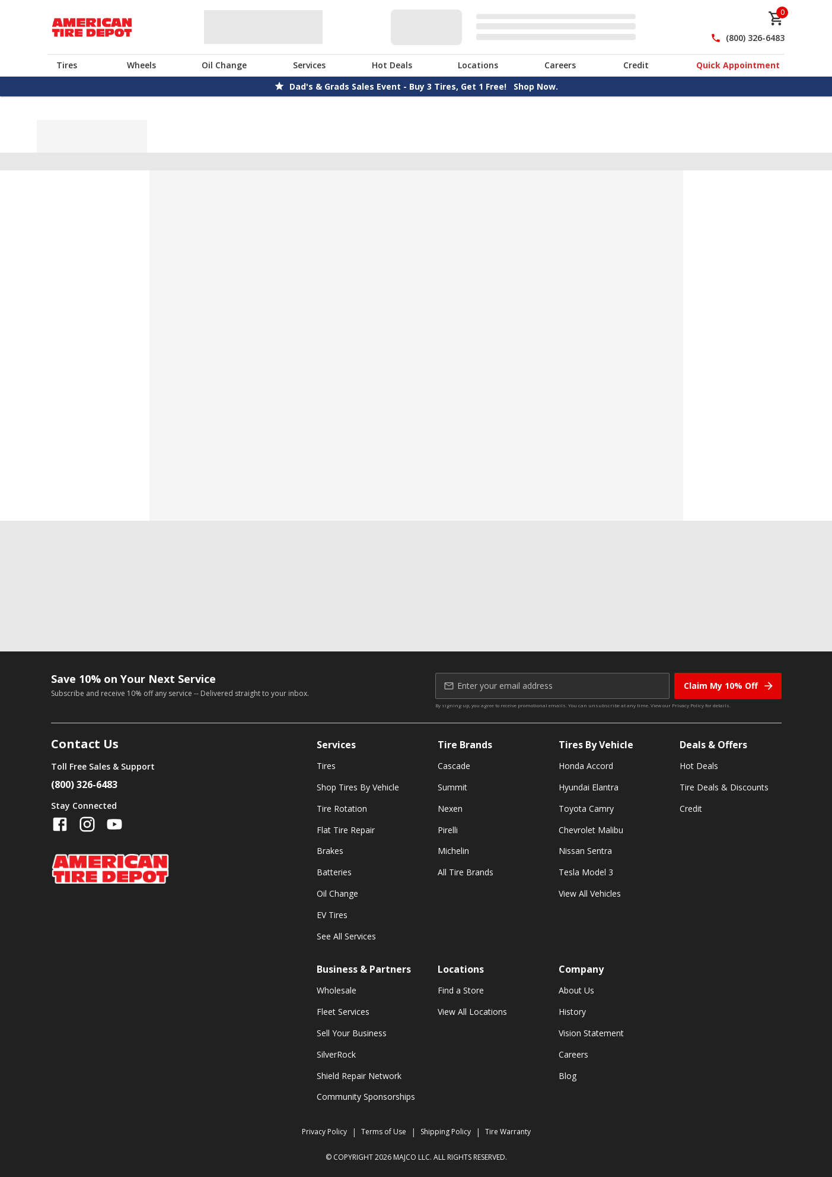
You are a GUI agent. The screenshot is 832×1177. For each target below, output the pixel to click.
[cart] (776, 18)
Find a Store (461, 990)
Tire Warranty (508, 1132)
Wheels (141, 65)
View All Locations (472, 1011)
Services (309, 65)
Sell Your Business (352, 1033)
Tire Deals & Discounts (724, 787)
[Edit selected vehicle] (517, 27)
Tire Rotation (342, 808)
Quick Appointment (738, 65)
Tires (66, 65)
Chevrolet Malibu (591, 830)
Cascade (454, 765)
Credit (636, 65)
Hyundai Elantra (589, 787)
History (572, 1011)
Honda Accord (586, 765)
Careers (560, 65)
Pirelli (448, 830)
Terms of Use (383, 1132)
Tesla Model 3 (586, 872)
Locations (478, 65)
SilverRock (336, 1054)
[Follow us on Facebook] (60, 824)
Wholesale (336, 990)
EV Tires (332, 914)
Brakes (330, 850)
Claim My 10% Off (729, 686)
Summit (452, 787)
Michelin (453, 850)
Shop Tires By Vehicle (358, 787)
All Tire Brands (465, 872)
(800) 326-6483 (755, 37)
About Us (576, 990)
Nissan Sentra (585, 850)
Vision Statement (591, 1033)
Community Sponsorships (366, 1096)
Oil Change (224, 65)
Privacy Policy (688, 705)
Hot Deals (392, 65)
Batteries (334, 872)
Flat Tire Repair (346, 830)
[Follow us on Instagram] (87, 824)
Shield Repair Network (359, 1075)
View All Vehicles (590, 893)
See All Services (346, 936)
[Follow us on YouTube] (114, 824)
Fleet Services (343, 1011)
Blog (567, 1075)
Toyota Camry (586, 808)
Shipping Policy (445, 1132)
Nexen (450, 808)
